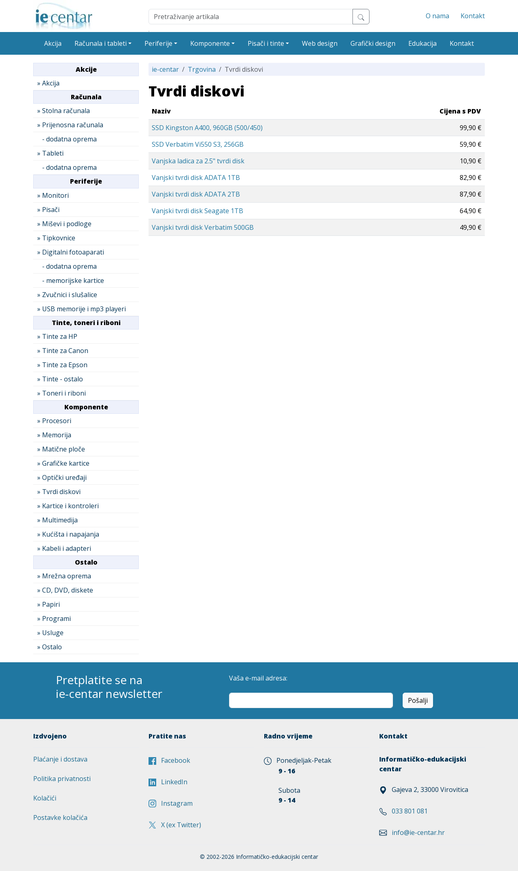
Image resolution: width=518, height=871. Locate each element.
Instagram (171, 803)
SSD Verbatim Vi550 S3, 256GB (198, 144)
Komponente (210, 43)
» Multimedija (57, 520)
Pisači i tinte (266, 43)
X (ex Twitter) (175, 824)
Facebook (169, 760)
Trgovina (202, 69)
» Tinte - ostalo (60, 379)
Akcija (53, 43)
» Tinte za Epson (62, 364)
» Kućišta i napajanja (68, 534)
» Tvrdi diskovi (59, 491)
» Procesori (54, 420)
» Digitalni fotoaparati (70, 252)
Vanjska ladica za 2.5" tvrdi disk (198, 160)
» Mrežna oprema (64, 575)
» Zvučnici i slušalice (67, 294)
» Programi (54, 618)
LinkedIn (168, 781)
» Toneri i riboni (61, 393)
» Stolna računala (63, 110)
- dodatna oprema (67, 139)
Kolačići (44, 798)
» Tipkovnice (56, 237)
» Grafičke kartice (63, 463)
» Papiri (48, 604)
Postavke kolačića (60, 817)
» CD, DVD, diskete (65, 590)
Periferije (158, 43)
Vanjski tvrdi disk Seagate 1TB (197, 210)
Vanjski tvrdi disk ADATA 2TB (196, 194)
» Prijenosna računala (70, 124)
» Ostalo (49, 646)
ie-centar (165, 69)
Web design (320, 43)
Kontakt (473, 15)
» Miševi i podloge (64, 223)
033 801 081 (410, 811)
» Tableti (50, 153)
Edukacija (422, 43)
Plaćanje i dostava (60, 759)
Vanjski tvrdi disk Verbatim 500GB (203, 227)
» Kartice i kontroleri (68, 505)
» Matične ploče (61, 449)
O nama (437, 15)
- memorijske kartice (70, 280)
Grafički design (372, 43)
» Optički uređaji (62, 477)
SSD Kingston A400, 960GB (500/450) (207, 127)
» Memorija (54, 434)
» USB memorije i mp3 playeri (81, 308)
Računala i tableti (100, 43)
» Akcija (48, 83)
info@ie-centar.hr (418, 832)
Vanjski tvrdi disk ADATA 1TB (196, 177)
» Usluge (50, 632)
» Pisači (48, 209)
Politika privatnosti (62, 778)
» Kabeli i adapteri (64, 548)
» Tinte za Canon (62, 350)
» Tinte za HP (57, 336)
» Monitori (53, 195)
